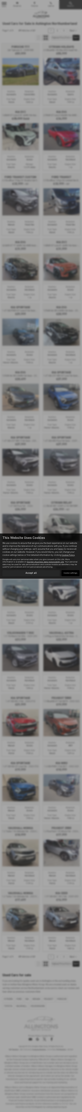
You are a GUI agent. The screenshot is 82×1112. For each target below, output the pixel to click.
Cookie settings (70, 573)
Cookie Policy (68, 555)
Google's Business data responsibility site (45, 562)
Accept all (31, 573)
